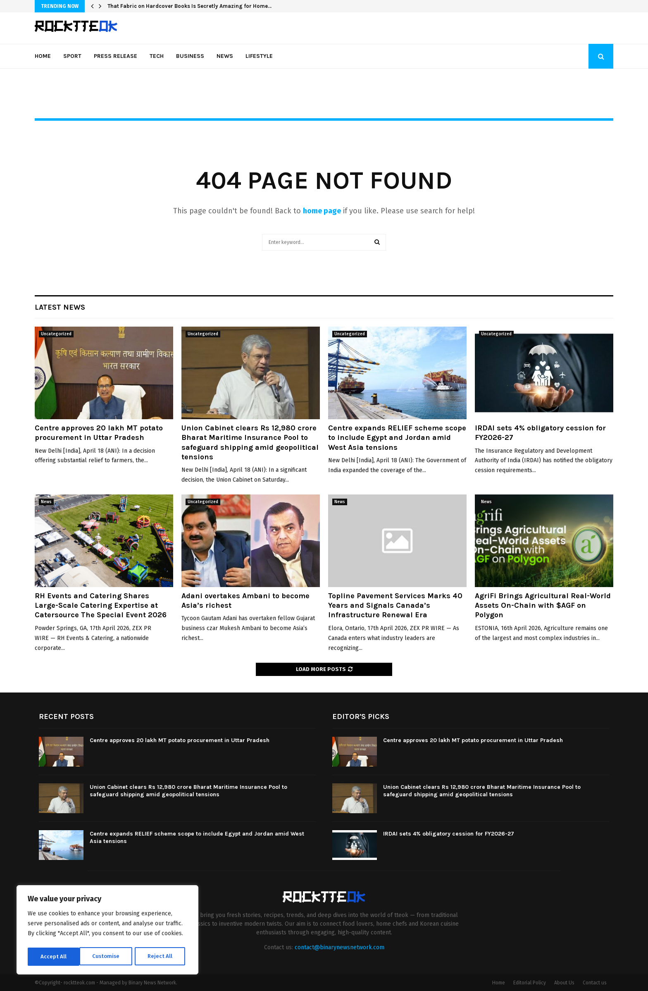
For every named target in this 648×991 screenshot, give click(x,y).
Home (43, 56)
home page (322, 210)
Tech (157, 56)
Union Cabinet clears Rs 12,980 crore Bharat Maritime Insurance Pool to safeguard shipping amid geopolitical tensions (250, 442)
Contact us (595, 983)
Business (190, 56)
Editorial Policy (529, 983)
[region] (107, 931)
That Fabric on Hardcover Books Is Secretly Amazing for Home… (189, 6)
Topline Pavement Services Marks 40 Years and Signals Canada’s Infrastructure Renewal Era (395, 605)
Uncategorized (56, 334)
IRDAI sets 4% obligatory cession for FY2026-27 (448, 833)
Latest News (60, 307)
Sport (72, 56)
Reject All (108, 956)
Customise (54, 956)
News (225, 56)
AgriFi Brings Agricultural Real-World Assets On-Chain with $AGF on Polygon (543, 605)
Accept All (161, 956)
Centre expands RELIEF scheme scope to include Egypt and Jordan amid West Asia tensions (397, 437)
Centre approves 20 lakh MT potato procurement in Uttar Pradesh (99, 432)
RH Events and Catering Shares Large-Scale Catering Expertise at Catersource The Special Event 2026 (101, 605)
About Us (564, 983)
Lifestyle (259, 56)
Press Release (115, 56)
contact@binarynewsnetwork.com (339, 947)
